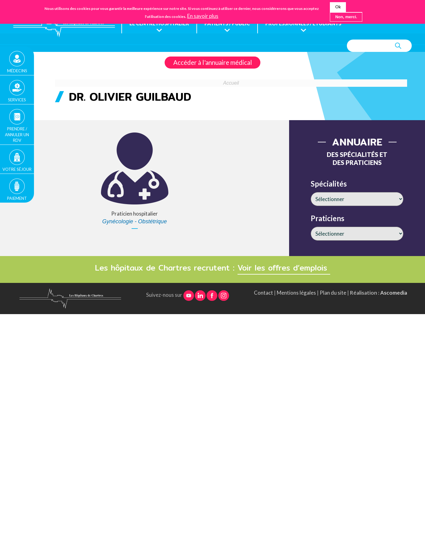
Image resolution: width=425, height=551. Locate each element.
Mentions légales (296, 292)
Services (17, 99)
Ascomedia (393, 292)
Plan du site (333, 292)
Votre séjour (17, 169)
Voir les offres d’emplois (284, 268)
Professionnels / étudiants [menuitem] (308, 24)
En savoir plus (202, 16)
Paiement (17, 198)
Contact (263, 292)
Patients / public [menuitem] (230, 24)
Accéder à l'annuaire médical (212, 62)
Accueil (231, 83)
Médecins (17, 70)
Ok (338, 6)
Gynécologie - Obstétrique (134, 222)
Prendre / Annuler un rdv (17, 134)
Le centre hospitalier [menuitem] (160, 24)
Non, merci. (346, 17)
